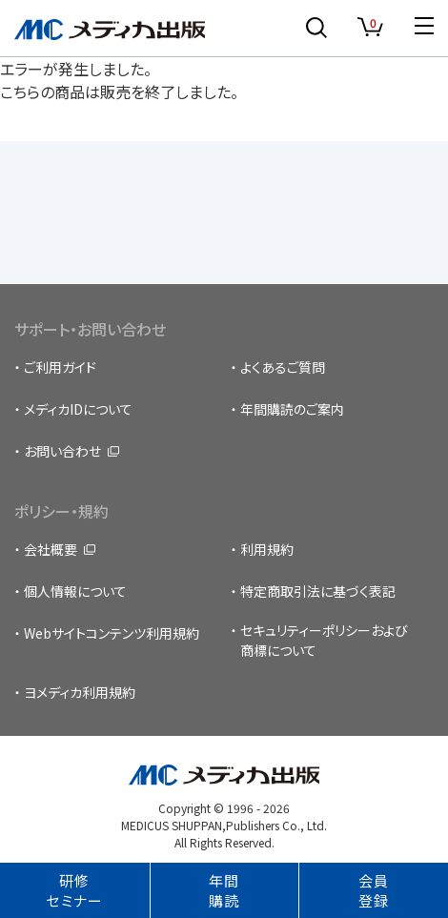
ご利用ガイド (60, 367)
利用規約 (267, 549)
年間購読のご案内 (292, 408)
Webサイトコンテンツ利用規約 (111, 633)
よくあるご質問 (282, 367)
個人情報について (75, 591)
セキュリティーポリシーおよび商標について (324, 640)
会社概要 (50, 549)
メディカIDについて (78, 408)
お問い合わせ (62, 450)
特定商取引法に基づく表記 (318, 591)
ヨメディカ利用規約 (79, 692)
